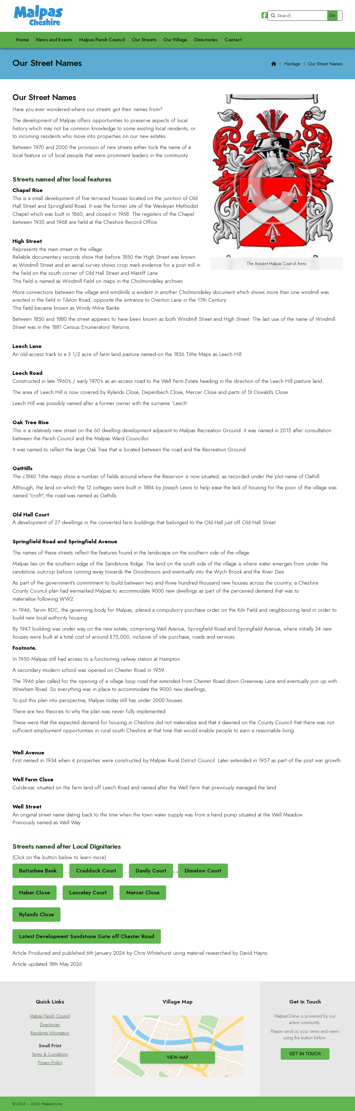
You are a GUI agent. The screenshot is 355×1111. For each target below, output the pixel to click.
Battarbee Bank (38, 870)
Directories (50, 1025)
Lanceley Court (88, 892)
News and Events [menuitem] (54, 39)
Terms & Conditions (50, 1054)
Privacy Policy (50, 1063)
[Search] (304, 16)
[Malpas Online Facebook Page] (265, 16)
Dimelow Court (203, 870)
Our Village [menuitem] (175, 39)
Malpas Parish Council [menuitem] (102, 39)
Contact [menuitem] (233, 39)
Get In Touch (305, 1054)
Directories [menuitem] (205, 39)
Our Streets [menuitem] (144, 39)
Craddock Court (96, 870)
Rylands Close (36, 914)
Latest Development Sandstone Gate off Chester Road (86, 936)
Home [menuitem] (22, 39)
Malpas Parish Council (50, 1016)
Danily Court (151, 870)
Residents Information (50, 1033)
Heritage (292, 64)
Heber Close (34, 892)
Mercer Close (142, 892)
